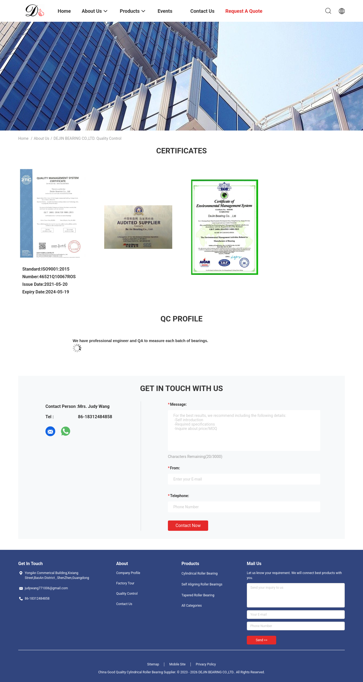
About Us (41, 138)
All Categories (192, 605)
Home (23, 138)
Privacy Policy (206, 664)
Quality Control (127, 594)
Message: (178, 404)
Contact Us (124, 604)
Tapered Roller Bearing (198, 595)
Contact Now (188, 525)
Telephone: (179, 496)
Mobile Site (177, 664)
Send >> (261, 640)
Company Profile (128, 573)
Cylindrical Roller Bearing (200, 573)
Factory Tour (125, 583)
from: (175, 468)
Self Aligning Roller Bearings (202, 584)
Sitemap (153, 664)
